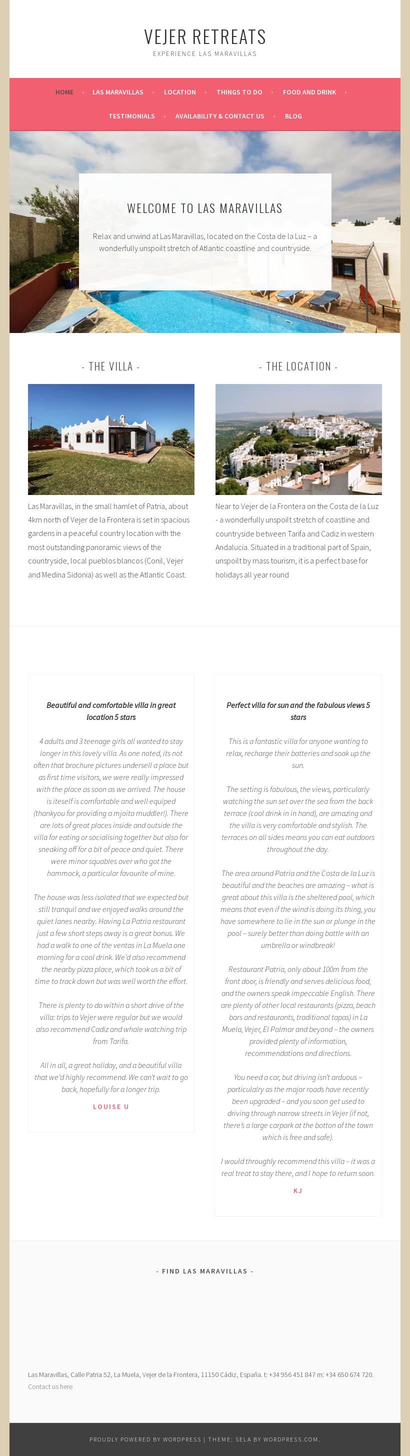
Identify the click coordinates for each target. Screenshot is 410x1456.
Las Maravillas (118, 92)
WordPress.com (291, 1439)
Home (65, 92)
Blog (293, 116)
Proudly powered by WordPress (146, 1439)
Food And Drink (309, 92)
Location (180, 92)
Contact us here (50, 1386)
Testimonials (131, 116)
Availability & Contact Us (220, 116)
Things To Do (239, 92)
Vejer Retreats (205, 35)
